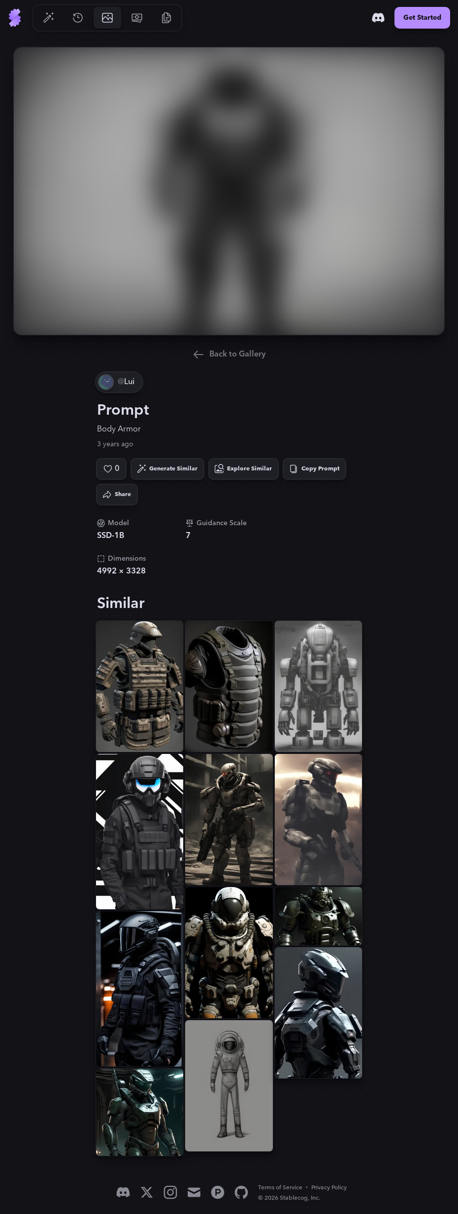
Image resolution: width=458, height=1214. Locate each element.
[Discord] (378, 17)
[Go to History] (78, 18)
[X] (147, 1192)
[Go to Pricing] (137, 18)
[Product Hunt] (217, 1192)
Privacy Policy (329, 1187)
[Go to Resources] (166, 18)
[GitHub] (241, 1192)
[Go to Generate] (48, 18)
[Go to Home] (15, 18)
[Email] (194, 1192)
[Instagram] (170, 1192)
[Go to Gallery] (107, 18)
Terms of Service (280, 1187)
